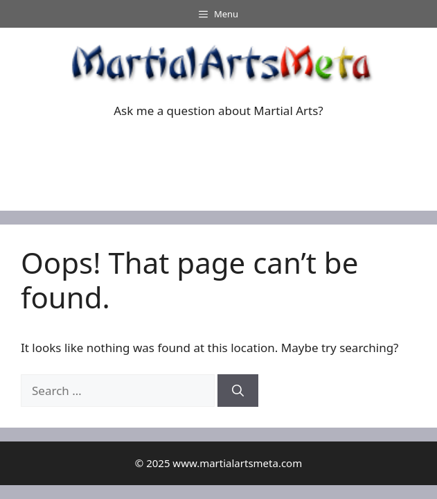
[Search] (237, 391)
